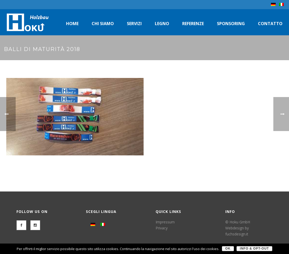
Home (72, 23)
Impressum (165, 221)
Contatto (270, 23)
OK (228, 248)
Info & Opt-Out (254, 248)
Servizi (134, 23)
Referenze (193, 23)
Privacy (162, 227)
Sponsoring (231, 23)
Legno (162, 23)
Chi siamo (103, 23)
